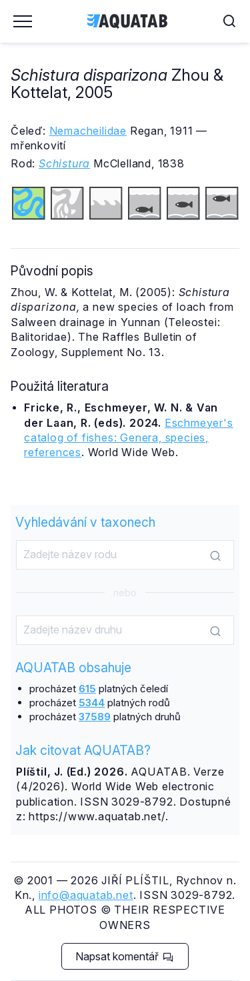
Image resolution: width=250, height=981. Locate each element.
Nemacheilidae (88, 130)
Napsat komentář (124, 956)
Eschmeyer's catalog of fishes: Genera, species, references (128, 437)
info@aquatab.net (86, 895)
